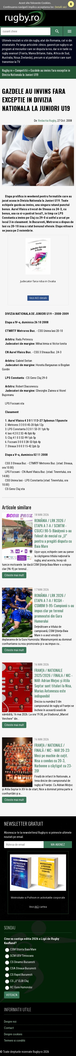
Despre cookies (13, 1034)
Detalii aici (61, 7)
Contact (9, 1028)
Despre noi (10, 1021)
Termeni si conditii (14, 1040)
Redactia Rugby (47, 120)
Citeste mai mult (14, 575)
